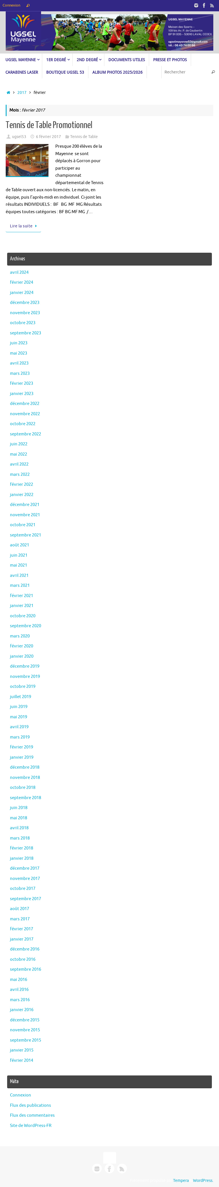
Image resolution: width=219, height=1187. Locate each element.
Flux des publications (30, 1105)
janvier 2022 (21, 494)
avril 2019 (19, 727)
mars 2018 (20, 838)
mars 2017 (20, 919)
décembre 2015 (24, 1020)
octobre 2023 (22, 323)
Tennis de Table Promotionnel (49, 125)
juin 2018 (18, 807)
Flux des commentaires (32, 1115)
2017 (22, 92)
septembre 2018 (25, 798)
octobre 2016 (22, 959)
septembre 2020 (25, 626)
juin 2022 (18, 444)
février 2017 (21, 929)
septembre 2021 (25, 535)
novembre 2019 (25, 676)
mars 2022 (20, 474)
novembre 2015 (25, 1030)
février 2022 (21, 484)
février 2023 (21, 383)
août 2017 (19, 909)
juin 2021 (18, 555)
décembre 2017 (24, 868)
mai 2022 (18, 454)
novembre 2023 (25, 313)
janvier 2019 (21, 757)
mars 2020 (20, 636)
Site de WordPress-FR (30, 1125)
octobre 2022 (22, 424)
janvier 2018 (21, 858)
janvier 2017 (21, 939)
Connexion (11, 5)
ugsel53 (19, 136)
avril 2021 (19, 575)
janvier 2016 (21, 1010)
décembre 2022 (24, 403)
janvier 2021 (21, 605)
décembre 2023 (24, 302)
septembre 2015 (25, 1040)
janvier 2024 (21, 292)
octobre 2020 (22, 616)
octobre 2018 (22, 787)
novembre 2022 (25, 414)
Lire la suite (24, 226)
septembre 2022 (25, 434)
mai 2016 (18, 979)
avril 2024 (19, 272)
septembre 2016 (25, 969)
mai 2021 (18, 565)
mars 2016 (20, 1000)
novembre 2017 (25, 878)
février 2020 (21, 646)
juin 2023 (18, 343)
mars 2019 (20, 737)
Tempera (181, 1180)
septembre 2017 (25, 899)
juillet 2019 (20, 697)
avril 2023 (19, 363)
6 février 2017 (48, 136)
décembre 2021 (24, 504)
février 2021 (21, 595)
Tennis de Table (84, 136)
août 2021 (19, 545)
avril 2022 (19, 464)
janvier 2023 (21, 393)
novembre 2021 (25, 515)
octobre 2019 (22, 686)
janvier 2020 (21, 656)
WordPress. (203, 1180)
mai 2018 (18, 818)
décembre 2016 (24, 949)
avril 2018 (19, 828)
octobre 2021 (22, 525)
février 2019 (21, 747)
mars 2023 (20, 373)
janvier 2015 (21, 1050)
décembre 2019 (24, 666)
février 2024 (21, 282)
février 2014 (21, 1060)
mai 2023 (18, 353)
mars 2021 (20, 585)
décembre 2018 (24, 767)
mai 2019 (18, 717)
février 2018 (21, 848)
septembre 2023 (25, 333)
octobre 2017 (22, 888)
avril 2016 (19, 989)
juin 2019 (18, 706)
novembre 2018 (25, 777)
